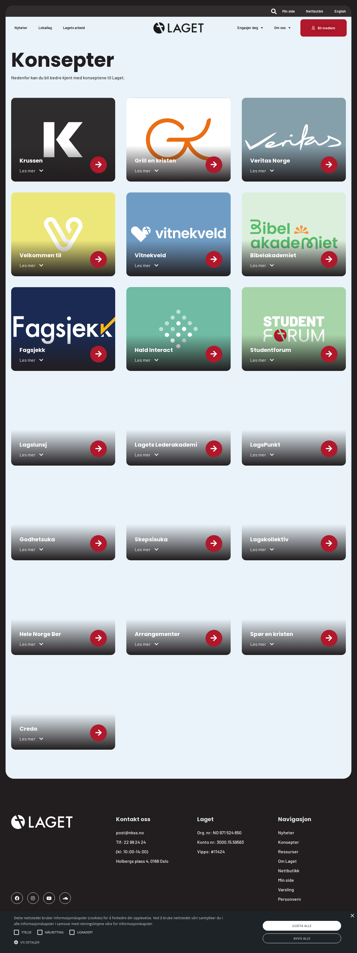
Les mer (27, 170)
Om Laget (287, 861)
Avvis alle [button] (301, 938)
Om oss (282, 28)
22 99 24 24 (135, 842)
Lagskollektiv (269, 539)
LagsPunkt (265, 445)
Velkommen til (40, 255)
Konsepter (288, 842)
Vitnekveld (150, 255)
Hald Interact (154, 350)
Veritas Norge (270, 161)
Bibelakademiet (273, 255)
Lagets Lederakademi (166, 445)
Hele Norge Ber (40, 634)
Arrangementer (157, 634)
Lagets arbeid (74, 27)
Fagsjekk (32, 350)
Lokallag (45, 27)
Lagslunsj (33, 445)
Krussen (31, 161)
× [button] (352, 916)
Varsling (286, 889)
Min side (288, 11)
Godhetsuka (37, 539)
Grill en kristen (155, 161)
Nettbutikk (314, 11)
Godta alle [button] (302, 926)
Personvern (289, 899)
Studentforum (270, 350)
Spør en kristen (271, 634)
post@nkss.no (130, 832)
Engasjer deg (250, 28)
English (340, 11)
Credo (28, 729)
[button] (31, 170)
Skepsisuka (151, 539)
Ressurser (288, 851)
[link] (63, 140)
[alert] (178, 932)
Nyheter (21, 27)
